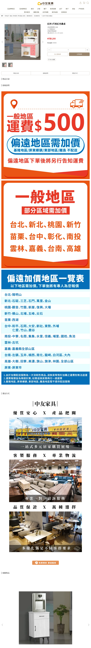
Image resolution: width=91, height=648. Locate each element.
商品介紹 (16, 73)
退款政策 (34, 628)
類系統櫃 (53, 9)
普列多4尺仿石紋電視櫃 (73, 603)
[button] (43, 42)
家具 (32, 9)
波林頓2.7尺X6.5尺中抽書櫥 (45, 603)
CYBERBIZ (31, 643)
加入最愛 (51, 59)
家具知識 (55, 12)
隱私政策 (34, 631)
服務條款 (34, 634)
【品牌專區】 (11, 9)
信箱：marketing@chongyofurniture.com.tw (12, 631)
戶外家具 (81, 9)
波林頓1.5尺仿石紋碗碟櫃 (17, 603)
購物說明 (34, 626)
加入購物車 (57, 54)
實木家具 (27, 12)
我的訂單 (34, 623)
